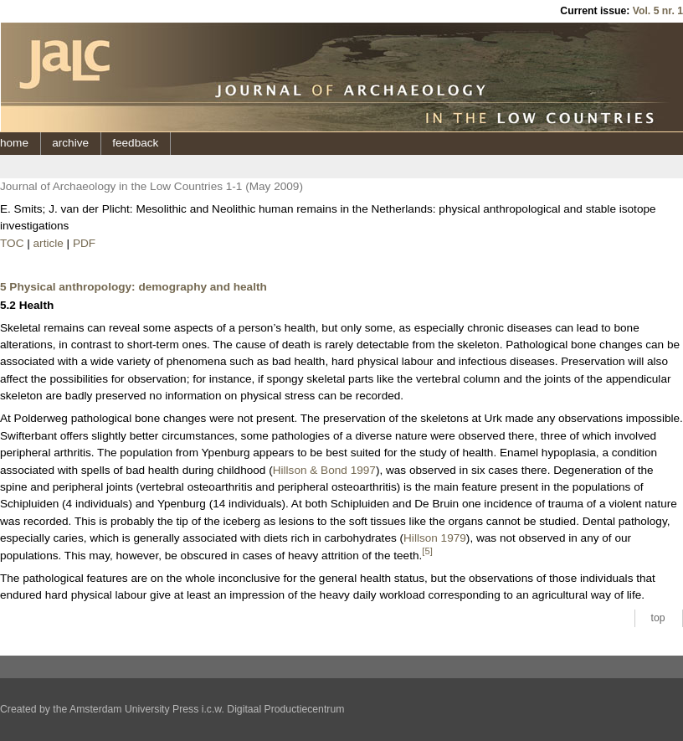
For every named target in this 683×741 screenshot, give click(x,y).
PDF (84, 243)
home (14, 142)
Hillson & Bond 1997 (324, 470)
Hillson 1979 (434, 538)
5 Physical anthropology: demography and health (133, 286)
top (658, 618)
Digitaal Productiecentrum (285, 709)
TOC (11, 243)
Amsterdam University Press (133, 709)
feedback (135, 142)
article (48, 243)
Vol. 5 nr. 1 (658, 11)
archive (70, 142)
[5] (427, 551)
